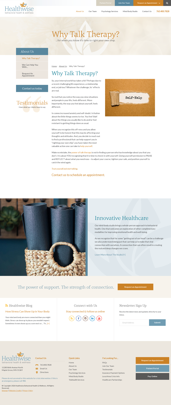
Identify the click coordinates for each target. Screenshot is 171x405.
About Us (80, 11)
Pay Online (152, 376)
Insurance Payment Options (113, 373)
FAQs (104, 363)
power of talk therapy (81, 152)
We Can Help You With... (30, 65)
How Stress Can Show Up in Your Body (27, 311)
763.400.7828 (162, 11)
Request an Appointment (149, 3)
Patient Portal (105, 3)
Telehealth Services (76, 380)
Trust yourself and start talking (64, 168)
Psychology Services (109, 11)
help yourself (86, 146)
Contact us (59, 175)
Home (54, 66)
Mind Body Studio (130, 11)
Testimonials (32, 102)
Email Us (41, 368)
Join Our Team (124, 3)
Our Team (93, 11)
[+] (48, 323)
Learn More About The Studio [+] (110, 254)
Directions (42, 372)
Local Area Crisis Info (111, 376)
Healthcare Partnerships (112, 380)
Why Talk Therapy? (31, 58)
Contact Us (147, 11)
